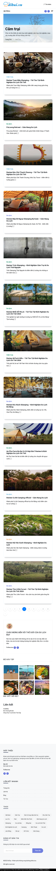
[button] (7, 11)
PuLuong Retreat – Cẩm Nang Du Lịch (21, 148)
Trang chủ (8, 39)
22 (43, 614)
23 (48, 614)
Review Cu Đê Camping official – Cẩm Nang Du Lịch (27, 519)
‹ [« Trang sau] (5, 614)
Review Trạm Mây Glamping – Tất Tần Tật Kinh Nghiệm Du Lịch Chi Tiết (25, 81)
